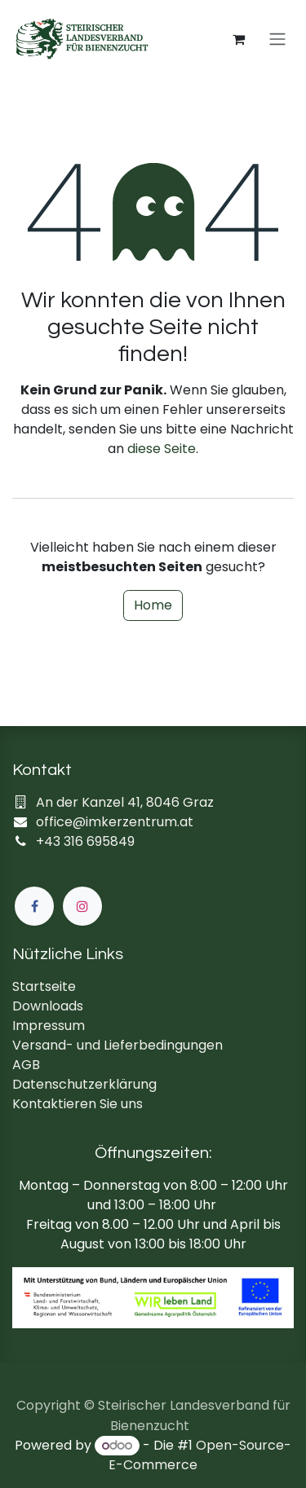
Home (153, 605)
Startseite (44, 986)
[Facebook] (34, 906)
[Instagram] (82, 906)
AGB (26, 1064)
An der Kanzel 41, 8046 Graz (125, 802)
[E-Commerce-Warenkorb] (238, 39)
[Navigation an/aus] (277, 39)
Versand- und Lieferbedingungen (117, 1045)
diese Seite (161, 448)
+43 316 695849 (85, 841)
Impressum (48, 1025)
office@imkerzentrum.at (114, 821)
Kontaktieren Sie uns (77, 1103)
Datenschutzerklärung (84, 1084)
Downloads (47, 1006)
